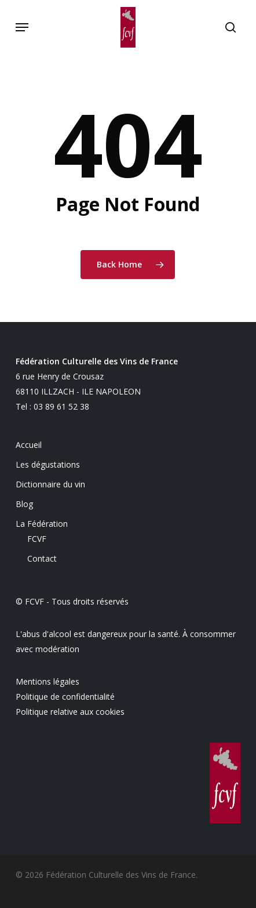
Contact (42, 558)
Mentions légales (47, 681)
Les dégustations (48, 464)
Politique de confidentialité (65, 696)
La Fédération (42, 523)
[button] (22, 27)
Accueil (29, 444)
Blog (24, 503)
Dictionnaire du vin (50, 484)
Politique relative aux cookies (70, 711)
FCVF (36, 538)
